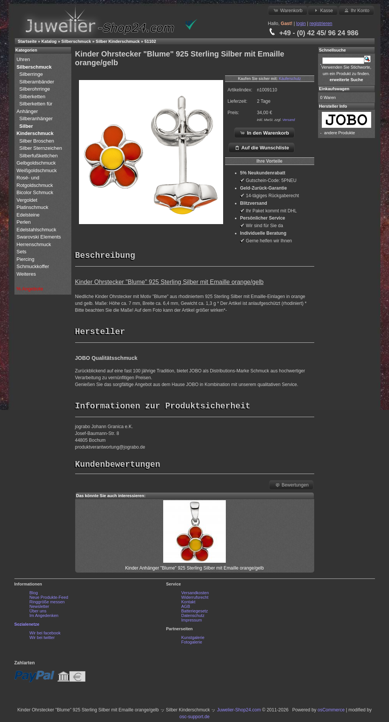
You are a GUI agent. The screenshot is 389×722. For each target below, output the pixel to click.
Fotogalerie (191, 644)
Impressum (191, 622)
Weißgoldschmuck (37, 170)
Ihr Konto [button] (356, 10)
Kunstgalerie (193, 639)
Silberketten (32, 96)
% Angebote (30, 289)
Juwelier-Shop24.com (239, 711)
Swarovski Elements (39, 237)
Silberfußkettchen (38, 156)
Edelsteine (29, 215)
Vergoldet (28, 200)
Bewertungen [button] (291, 486)
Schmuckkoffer (33, 266)
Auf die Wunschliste (261, 147)
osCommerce (331, 711)
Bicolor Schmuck (36, 192)
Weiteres (27, 274)
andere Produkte (339, 132)
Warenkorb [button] (287, 10)
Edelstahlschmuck (37, 229)
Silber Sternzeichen (40, 148)
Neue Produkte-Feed (49, 599)
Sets (22, 251)
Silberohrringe (34, 89)
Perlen (24, 222)
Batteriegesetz (194, 613)
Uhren (24, 59)
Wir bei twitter (42, 639)
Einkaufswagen (334, 88)
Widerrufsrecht (195, 599)
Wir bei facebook (45, 635)
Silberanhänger (36, 118)
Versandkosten (195, 594)
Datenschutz (193, 617)
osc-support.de (194, 718)
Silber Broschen (36, 141)
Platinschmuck (33, 207)
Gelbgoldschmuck (37, 163)
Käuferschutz (290, 79)
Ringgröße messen (47, 603)
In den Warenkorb (264, 133)
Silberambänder (36, 82)
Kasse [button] (323, 10)
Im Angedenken (44, 617)
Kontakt (188, 603)
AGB (185, 608)
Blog (34, 594)
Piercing (26, 259)
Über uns (38, 613)
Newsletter (39, 608)
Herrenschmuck (35, 244)
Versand (288, 120)
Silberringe (31, 74)
